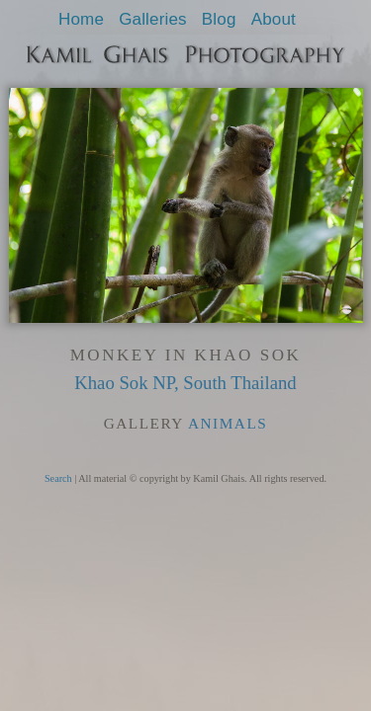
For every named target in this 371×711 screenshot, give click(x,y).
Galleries (153, 19)
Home (81, 19)
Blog (219, 19)
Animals (227, 423)
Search (58, 478)
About (273, 19)
